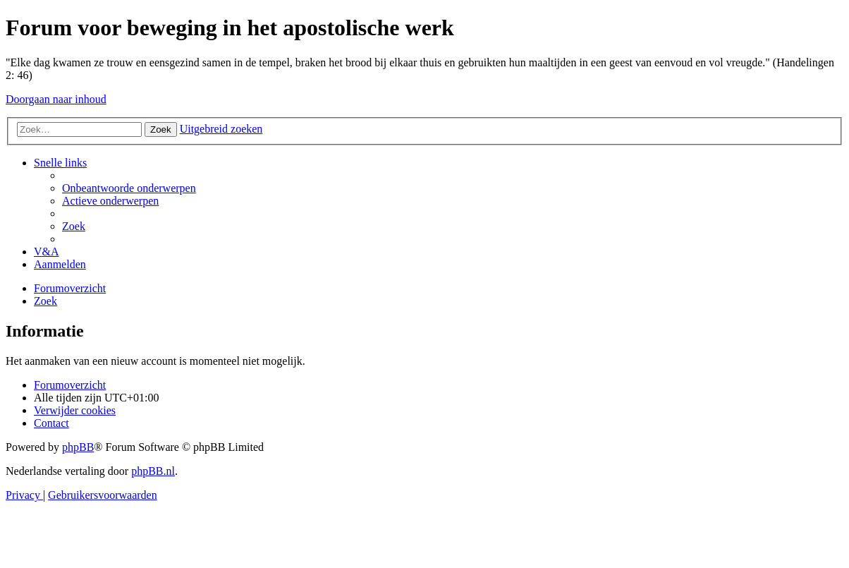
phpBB (78, 447)
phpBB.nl (153, 471)
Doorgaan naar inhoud (56, 99)
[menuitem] (129, 188)
